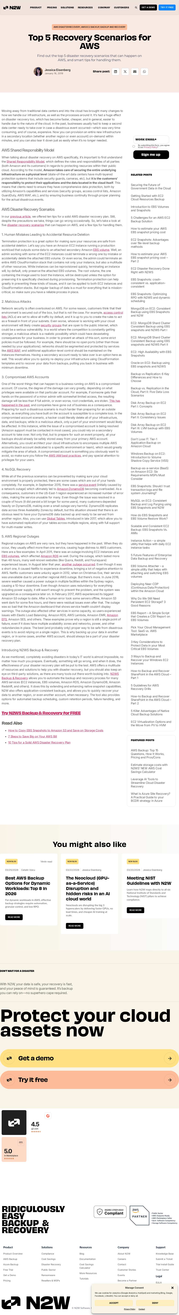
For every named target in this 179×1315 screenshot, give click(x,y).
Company (104, 7)
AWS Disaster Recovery (67, 27)
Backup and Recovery (112, 27)
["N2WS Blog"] (89, 1253)
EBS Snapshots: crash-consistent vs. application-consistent (148, 283)
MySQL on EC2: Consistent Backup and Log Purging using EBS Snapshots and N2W (151, 504)
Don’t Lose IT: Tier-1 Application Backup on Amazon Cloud (146, 442)
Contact (142, 1309)
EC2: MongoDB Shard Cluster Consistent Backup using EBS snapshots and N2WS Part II (150, 341)
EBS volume (101, 249)
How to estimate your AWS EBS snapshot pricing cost (149, 230)
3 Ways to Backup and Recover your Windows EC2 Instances (149, 660)
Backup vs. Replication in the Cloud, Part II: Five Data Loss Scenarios (150, 392)
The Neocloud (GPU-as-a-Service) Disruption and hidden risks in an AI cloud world (88, 888)
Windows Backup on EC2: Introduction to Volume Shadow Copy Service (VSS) (149, 457)
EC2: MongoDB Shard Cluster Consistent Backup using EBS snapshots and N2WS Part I (150, 326)
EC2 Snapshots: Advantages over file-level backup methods (150, 243)
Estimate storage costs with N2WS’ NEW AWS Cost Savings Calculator (149, 768)
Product (36, 7)
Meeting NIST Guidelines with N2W (149, 880)
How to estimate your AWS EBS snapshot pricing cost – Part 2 (149, 257)
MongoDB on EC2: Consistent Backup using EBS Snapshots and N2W (151, 312)
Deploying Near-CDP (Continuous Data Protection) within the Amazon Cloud (150, 587)
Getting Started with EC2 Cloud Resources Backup (147, 197)
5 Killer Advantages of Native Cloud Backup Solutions (150, 712)
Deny (155, 1303)
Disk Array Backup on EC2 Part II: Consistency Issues (148, 415)
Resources (86, 7)
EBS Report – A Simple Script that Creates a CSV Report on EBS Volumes (150, 616)
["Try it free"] (13, 1269)
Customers (121, 7)
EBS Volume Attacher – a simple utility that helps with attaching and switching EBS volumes (149, 571)
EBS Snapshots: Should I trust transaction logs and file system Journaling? (150, 489)
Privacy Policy (129, 1309)
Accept (113, 1303)
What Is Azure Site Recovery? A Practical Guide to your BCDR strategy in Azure (150, 797)
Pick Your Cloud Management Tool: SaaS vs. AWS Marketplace (150, 631)
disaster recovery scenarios (25, 225)
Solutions (67, 7)
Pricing (52, 7)
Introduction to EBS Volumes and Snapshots (150, 208)
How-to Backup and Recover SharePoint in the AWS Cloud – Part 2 (151, 700)
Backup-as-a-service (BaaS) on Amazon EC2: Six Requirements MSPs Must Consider (150, 473)
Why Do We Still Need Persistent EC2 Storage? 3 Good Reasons (148, 602)
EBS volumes (10, 556)
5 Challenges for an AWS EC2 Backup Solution (150, 219)
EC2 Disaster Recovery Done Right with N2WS (150, 270)
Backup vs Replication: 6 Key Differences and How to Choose (150, 377)
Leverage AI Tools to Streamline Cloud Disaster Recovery (148, 782)
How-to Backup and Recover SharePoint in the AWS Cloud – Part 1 (151, 674)
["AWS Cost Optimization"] (51, 1259)
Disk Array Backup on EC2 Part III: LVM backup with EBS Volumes (150, 428)
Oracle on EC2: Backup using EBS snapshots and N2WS (150, 364)
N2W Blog (11, 861)
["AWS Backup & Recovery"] (13, 1259)
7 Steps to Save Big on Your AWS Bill (32, 736)
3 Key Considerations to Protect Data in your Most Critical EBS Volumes (148, 645)
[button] (172, 1287)
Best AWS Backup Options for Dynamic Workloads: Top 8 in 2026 (27, 886)
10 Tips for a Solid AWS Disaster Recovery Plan (39, 742)
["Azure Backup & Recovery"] (13, 1264)
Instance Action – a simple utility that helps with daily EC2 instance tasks (151, 544)
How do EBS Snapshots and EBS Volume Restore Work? (149, 516)
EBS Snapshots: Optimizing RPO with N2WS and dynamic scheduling (150, 297)
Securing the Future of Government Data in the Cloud (151, 186)
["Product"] (13, 1253)
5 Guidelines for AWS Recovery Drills (145, 687)
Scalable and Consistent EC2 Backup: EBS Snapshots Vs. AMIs (150, 529)
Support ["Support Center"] (160, 1247)
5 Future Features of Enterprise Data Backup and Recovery (151, 556)
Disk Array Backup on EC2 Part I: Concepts (148, 404)
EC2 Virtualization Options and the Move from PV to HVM (151, 723)
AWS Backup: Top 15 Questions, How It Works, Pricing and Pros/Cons (147, 754)
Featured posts (142, 740)
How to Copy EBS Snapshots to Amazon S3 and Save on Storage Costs (55, 730)
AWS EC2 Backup (90, 27)
